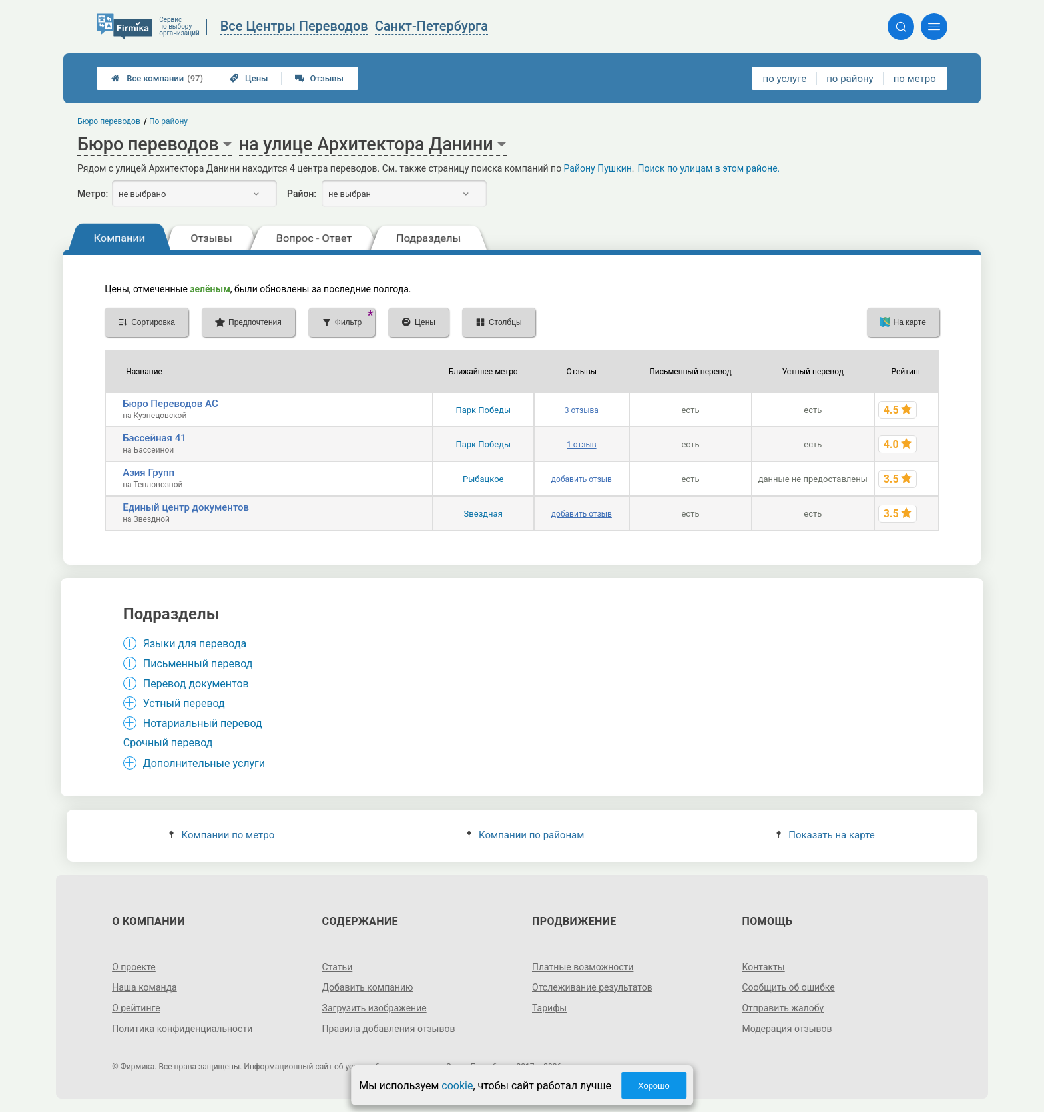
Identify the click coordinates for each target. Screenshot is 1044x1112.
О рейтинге (136, 1008)
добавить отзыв (581, 479)
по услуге (785, 79)
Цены (249, 78)
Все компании (157, 78)
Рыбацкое (483, 479)
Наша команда (144, 987)
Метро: (92, 193)
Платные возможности (582, 967)
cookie (457, 1085)
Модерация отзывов (787, 1028)
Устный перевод (184, 703)
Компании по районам (526, 835)
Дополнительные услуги (204, 763)
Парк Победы (483, 410)
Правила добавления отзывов (388, 1028)
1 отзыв (581, 444)
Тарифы (549, 1008)
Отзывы (319, 78)
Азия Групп (148, 473)
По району (168, 121)
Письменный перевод (198, 663)
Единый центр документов (186, 507)
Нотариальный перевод (202, 723)
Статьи (337, 967)
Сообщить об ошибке (788, 987)
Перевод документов (196, 683)
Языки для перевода (195, 643)
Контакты (763, 967)
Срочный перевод (168, 742)
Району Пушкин (598, 168)
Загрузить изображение (374, 1008)
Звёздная (483, 514)
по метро (915, 79)
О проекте (134, 967)
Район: (301, 193)
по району (849, 79)
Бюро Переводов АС (170, 404)
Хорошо (654, 1086)
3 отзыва (582, 410)
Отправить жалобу (783, 1008)
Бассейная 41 (154, 438)
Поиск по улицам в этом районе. (709, 168)
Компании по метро (221, 835)
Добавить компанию (367, 987)
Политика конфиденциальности (182, 1028)
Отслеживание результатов (592, 987)
